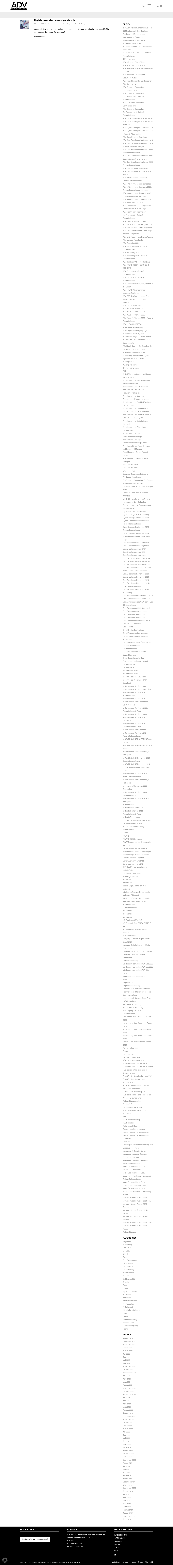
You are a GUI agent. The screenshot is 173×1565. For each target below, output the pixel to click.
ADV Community (129, 84)
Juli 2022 (126, 1432)
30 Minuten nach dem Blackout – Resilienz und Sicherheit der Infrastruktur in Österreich (136, 34)
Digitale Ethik (128, 1267)
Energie (126, 1282)
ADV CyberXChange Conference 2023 (138, 119)
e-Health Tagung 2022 (131, 817)
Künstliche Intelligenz (131, 1310)
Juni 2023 (127, 1401)
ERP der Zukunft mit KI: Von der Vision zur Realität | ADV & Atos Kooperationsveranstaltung (138, 824)
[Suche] (143, 6)
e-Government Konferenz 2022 (135, 699)
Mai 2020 (126, 1501)
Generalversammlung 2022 (133, 861)
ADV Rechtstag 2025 (131, 253)
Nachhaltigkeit (128, 1323)
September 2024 (129, 1373)
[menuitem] (143, 6)
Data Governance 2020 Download (136, 599)
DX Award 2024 (129, 664)
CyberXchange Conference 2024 (136, 518)
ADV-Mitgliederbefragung (133, 328)
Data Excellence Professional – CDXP (138, 596)
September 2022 (129, 1426)
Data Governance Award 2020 (135, 611)
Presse (125, 1051)
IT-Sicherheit (128, 1307)
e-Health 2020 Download (133, 808)
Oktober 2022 (128, 1423)
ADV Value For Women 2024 (134, 312)
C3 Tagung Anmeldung (132, 477)
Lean (125, 1313)
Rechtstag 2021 (129, 1054)
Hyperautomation (130, 1292)
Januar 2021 (128, 1479)
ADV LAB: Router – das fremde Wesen (138, 237)
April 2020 (127, 1504)
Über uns (126, 1142)
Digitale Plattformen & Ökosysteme (136, 643)
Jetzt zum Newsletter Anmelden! (35, 1539)
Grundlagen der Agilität (132, 877)
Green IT (126, 1289)
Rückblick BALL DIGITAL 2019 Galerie (138, 1067)
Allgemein (51, 24)
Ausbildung (127, 1245)
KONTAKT (118, 1541)
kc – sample (127, 911)
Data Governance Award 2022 (135, 618)
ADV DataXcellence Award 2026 (135, 168)
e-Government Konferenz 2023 (135, 714)
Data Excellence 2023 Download (136, 543)
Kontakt (126, 933)
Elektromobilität (129, 1279)
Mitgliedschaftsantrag (131, 986)
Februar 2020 (128, 1510)
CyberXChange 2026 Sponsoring (136, 515)
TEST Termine (128, 1123)
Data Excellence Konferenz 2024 (136, 577)
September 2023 (129, 1395)
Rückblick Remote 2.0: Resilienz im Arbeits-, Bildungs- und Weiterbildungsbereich (137, 1098)
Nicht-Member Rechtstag (133, 1008)
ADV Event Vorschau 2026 (133, 203)
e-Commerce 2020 (130, 671)
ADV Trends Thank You (132, 306)
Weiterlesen (40, 37)
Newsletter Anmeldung (132, 1005)
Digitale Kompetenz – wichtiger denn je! (54, 20)
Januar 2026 (128, 1339)
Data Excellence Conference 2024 (136, 558)
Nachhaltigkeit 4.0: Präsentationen (136, 989)
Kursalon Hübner (129, 936)
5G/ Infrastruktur (129, 59)
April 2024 (127, 1379)
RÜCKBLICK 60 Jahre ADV (133, 1061)
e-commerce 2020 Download (134, 677)
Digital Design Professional (133, 630)
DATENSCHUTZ (120, 1535)
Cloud (125, 1254)
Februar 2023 (128, 1410)
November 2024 (129, 1367)
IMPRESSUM (119, 1538)
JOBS (116, 1548)
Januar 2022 (128, 1451)
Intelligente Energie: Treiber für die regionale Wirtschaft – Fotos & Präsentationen (136, 902)
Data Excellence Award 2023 (134, 549)
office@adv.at (76, 1544)
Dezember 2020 (129, 1482)
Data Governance (130, 1260)
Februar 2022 (128, 1448)
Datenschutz (128, 627)
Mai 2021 (126, 1469)
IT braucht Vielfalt (130, 908)
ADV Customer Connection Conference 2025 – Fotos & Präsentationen (133, 112)
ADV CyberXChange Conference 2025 (138, 128)
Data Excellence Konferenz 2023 (136, 574)
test (124, 1117)
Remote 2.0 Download (131, 1058)
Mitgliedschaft (128, 983)
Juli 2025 (126, 1354)
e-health (126, 1276)
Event (56, 24)
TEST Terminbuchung (131, 1120)
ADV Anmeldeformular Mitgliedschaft (137, 81)
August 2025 (128, 1351)
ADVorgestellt (128, 362)
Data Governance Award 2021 (135, 615)
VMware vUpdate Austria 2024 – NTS (137, 1223)
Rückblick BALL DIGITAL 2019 (135, 1064)
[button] (5, 1560)
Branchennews (129, 471)
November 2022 (129, 1420)
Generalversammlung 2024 (133, 864)
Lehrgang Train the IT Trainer (134, 955)
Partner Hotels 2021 (131, 1048)
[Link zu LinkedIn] (157, 6)
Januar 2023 (128, 1413)
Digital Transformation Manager (135, 633)
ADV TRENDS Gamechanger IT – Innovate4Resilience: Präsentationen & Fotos (137, 300)
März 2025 (127, 1363)
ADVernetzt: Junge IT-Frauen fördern (137, 337)
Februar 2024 (128, 1385)
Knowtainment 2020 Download (135, 930)
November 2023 (129, 1388)
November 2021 (129, 1454)
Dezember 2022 (129, 1416)
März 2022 (127, 1445)
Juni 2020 (127, 1498)
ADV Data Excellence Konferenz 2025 (138, 140)
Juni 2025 (127, 1357)
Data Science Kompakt (132, 624)
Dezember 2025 (129, 1342)
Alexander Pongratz (80, 24)
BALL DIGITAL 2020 (130, 465)
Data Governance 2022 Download (136, 608)
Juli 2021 (126, 1466)
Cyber (125, 1257)
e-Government (128, 1273)
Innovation (127, 1298)
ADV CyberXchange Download (135, 137)
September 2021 (129, 1460)
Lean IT (126, 1317)
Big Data (126, 1251)
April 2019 (127, 1519)
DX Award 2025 (129, 668)
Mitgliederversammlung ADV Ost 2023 (138, 964)
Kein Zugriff (127, 927)
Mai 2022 (126, 1438)
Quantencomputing (130, 1326)
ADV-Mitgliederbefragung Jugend (136, 331)
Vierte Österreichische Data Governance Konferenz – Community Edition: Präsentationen (137, 1176)
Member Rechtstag (130, 961)
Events (125, 833)
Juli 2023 (126, 1398)
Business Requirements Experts (135, 474)
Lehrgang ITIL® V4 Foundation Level (137, 951)
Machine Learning (130, 1320)
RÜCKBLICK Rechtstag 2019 (134, 1092)
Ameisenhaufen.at (74, 1562)
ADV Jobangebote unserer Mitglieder (137, 228)
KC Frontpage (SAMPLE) (132, 920)
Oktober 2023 (128, 1391)
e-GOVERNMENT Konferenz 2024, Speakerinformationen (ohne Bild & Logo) (136, 768)
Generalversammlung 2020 (133, 858)
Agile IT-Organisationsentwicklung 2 (137, 374)
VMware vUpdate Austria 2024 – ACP (137, 1201)
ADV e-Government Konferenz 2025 (137, 184)
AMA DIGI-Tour (128, 377)
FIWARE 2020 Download (132, 839)
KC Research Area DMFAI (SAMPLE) (137, 923)
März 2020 (127, 1507)
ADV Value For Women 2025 (134, 315)
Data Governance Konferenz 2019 (136, 621)
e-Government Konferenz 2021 (135, 686)
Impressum (127, 883)
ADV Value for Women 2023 (134, 309)
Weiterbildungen (129, 1232)
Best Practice (128, 1248)
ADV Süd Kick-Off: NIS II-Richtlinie (136, 262)
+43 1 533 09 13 (76, 1547)
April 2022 (127, 1441)
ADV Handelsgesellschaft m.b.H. (39, 1562)
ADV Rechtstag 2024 (131, 243)
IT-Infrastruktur (128, 1304)
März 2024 (127, 1382)
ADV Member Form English (133, 240)
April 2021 (127, 1473)
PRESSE (117, 1545)
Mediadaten (127, 958)
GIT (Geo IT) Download (131, 873)
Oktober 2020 (128, 1485)
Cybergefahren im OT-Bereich (134, 512)
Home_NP (127, 880)
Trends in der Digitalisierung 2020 (136, 1132)
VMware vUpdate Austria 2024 (135, 1198)
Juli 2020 (126, 1494)
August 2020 (128, 1491)
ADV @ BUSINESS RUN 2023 (134, 65)
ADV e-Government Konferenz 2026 (137, 200)
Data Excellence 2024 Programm (136, 546)
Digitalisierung (128, 1270)
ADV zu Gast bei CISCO (132, 324)
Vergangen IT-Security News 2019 (136, 1151)
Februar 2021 (128, 1476)
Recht (125, 1329)
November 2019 (129, 1516)
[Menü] (148, 6)
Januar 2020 (128, 1513)
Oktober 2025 (128, 1348)
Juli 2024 (126, 1376)
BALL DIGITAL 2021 (130, 468)
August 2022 (128, 1429)
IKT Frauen (127, 1295)
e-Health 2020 (128, 805)
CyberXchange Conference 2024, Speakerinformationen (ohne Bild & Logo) (136, 537)
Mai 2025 (126, 1360)
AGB (124, 371)
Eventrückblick (128, 830)
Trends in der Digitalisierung (134, 1129)
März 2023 (127, 1407)
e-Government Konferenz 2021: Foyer (138, 689)
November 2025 (129, 1345)
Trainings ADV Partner (131, 1126)
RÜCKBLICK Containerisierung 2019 (137, 1076)
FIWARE (126, 836)
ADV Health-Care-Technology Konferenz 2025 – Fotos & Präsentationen (134, 215)
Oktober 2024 (128, 1370)
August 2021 (128, 1463)
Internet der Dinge (64, 24)
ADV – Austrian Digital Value (134, 62)
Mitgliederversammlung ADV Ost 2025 (138, 967)
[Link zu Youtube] (161, 6)
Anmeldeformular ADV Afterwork (135, 387)
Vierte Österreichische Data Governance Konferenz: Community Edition (137, 1192)
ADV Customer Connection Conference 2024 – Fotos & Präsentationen (133, 97)
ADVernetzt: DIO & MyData (133, 334)
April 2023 (127, 1404)
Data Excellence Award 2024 (134, 552)
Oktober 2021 (128, 1457)
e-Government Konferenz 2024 (135, 730)
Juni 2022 (127, 1435)
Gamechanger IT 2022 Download (136, 855)
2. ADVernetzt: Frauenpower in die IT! (137, 28)
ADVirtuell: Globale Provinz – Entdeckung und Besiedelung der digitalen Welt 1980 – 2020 (136, 356)
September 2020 (129, 1488)
